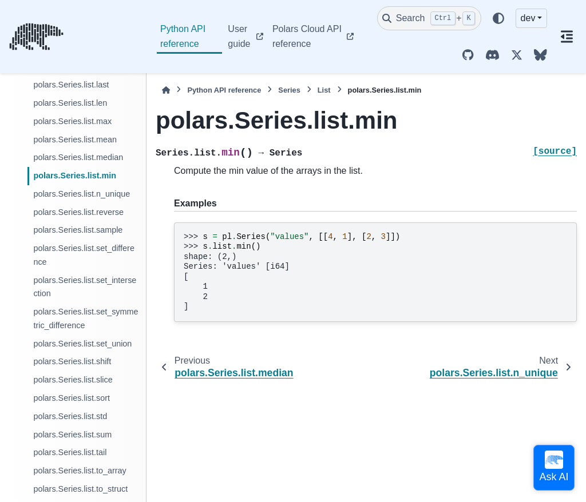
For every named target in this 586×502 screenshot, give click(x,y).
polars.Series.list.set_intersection (84, 287)
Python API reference (182, 36)
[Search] (429, 18)
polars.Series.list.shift (72, 361)
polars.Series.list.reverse (78, 212)
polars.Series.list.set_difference (83, 255)
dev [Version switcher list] (528, 18)
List (324, 90)
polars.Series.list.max (72, 121)
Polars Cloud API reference (307, 36)
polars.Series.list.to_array (79, 470)
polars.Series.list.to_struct (80, 488)
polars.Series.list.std (70, 416)
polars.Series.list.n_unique (81, 193)
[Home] (166, 90)
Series (289, 90)
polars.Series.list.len (70, 102)
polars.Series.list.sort (71, 398)
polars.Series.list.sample (77, 229)
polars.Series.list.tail (69, 452)
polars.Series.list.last (71, 84)
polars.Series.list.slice (72, 379)
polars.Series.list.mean (75, 139)
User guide (239, 36)
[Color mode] (498, 18)
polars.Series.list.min (74, 175)
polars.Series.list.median (78, 157)
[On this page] (566, 36)
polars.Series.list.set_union (82, 343)
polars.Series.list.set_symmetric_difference (85, 318)
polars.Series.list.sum (72, 434)
